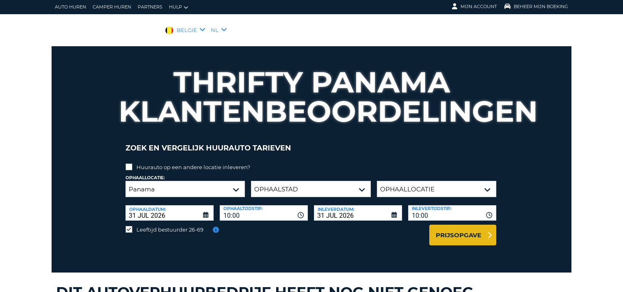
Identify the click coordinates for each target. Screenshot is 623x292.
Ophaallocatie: (145, 171)
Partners (150, 7)
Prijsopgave (458, 229)
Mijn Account (474, 6)
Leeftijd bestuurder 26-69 (169, 223)
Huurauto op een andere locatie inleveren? (193, 161)
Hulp (178, 7)
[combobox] (264, 207)
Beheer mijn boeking (536, 6)
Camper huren (112, 7)
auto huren (70, 7)
